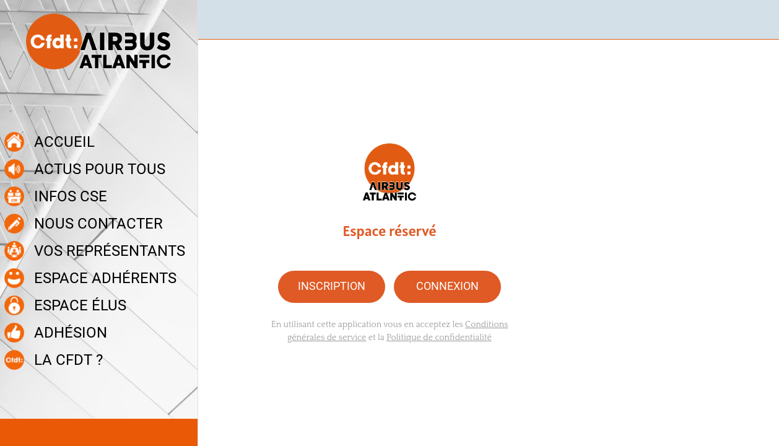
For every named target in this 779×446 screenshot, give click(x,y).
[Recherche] (759, 20)
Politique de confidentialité (439, 338)
